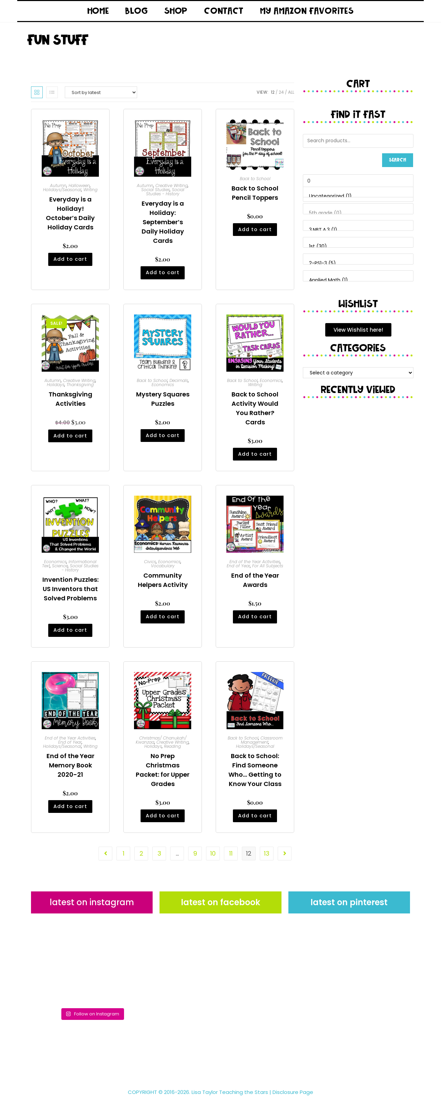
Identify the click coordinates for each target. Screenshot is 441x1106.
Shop (176, 11)
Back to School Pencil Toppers (255, 193)
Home (98, 11)
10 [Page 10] (213, 859)
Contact (224, 11)
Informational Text (69, 567)
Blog (136, 11)
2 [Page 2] (141, 859)
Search (397, 160)
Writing (90, 190)
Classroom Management (262, 745)
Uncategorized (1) (358, 196)
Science (60, 569)
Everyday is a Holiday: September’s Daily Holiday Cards (163, 222)
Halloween (79, 185)
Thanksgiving (80, 386)
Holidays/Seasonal (62, 190)
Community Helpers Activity (163, 583)
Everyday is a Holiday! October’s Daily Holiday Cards (70, 213)
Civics (150, 565)
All (291, 92)
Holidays (55, 386)
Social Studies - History (165, 192)
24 (281, 92)
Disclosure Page (293, 1098)
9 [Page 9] (195, 859)
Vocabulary (163, 569)
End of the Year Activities (254, 565)
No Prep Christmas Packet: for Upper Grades (162, 774)
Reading (172, 751)
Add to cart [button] (70, 261)
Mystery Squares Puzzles (162, 400)
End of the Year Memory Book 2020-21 (70, 769)
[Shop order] (101, 92)
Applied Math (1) (358, 280)
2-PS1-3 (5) (358, 263)
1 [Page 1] (123, 859)
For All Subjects (267, 569)
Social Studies (155, 190)
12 (273, 92)
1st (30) (358, 246)
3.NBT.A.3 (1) (358, 230)
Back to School (255, 179)
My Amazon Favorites (306, 11)
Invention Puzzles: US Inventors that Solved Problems (70, 592)
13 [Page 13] (266, 859)
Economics (163, 386)
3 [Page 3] (159, 859)
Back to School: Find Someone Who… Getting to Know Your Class (254, 774)
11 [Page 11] (231, 859)
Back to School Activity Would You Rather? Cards (255, 409)
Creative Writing (171, 185)
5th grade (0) (358, 213)
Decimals (179, 382)
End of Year (238, 569)
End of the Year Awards (255, 583)
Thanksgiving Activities (70, 400)
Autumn (58, 185)
